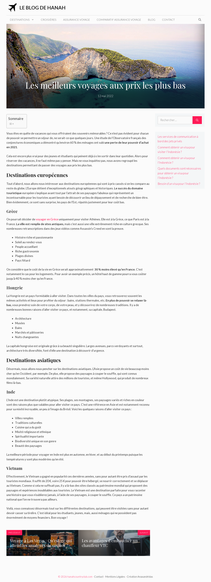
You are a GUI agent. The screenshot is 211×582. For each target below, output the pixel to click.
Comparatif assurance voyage (119, 19)
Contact (168, 19)
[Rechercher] (197, 120)
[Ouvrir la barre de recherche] (200, 19)
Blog (151, 19)
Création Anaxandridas (140, 576)
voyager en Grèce (47, 219)
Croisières (48, 19)
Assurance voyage (76, 19)
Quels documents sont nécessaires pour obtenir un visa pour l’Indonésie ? (179, 173)
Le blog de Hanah (42, 8)
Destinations (23, 19)
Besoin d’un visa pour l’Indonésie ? (179, 183)
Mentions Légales (115, 576)
